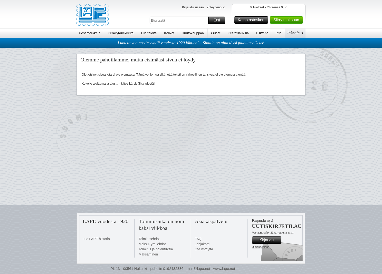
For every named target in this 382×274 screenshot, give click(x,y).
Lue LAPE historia (96, 239)
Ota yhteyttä (204, 249)
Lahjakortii (202, 244)
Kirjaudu (269, 240)
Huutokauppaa (193, 33)
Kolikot (169, 33)
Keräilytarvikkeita (121, 33)
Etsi (218, 20)
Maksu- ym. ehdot (152, 244)
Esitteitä (262, 33)
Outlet (215, 33)
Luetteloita (149, 33)
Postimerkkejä (89, 33)
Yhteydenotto (215, 7)
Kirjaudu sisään (193, 7)
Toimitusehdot (149, 239)
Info (278, 33)
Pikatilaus (295, 33)
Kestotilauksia (238, 33)
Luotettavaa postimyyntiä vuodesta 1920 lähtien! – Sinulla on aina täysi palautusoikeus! (191, 42)
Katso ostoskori (252, 20)
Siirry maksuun (287, 20)
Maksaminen (148, 254)
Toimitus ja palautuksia (156, 249)
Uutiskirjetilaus (260, 246)
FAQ (198, 239)
